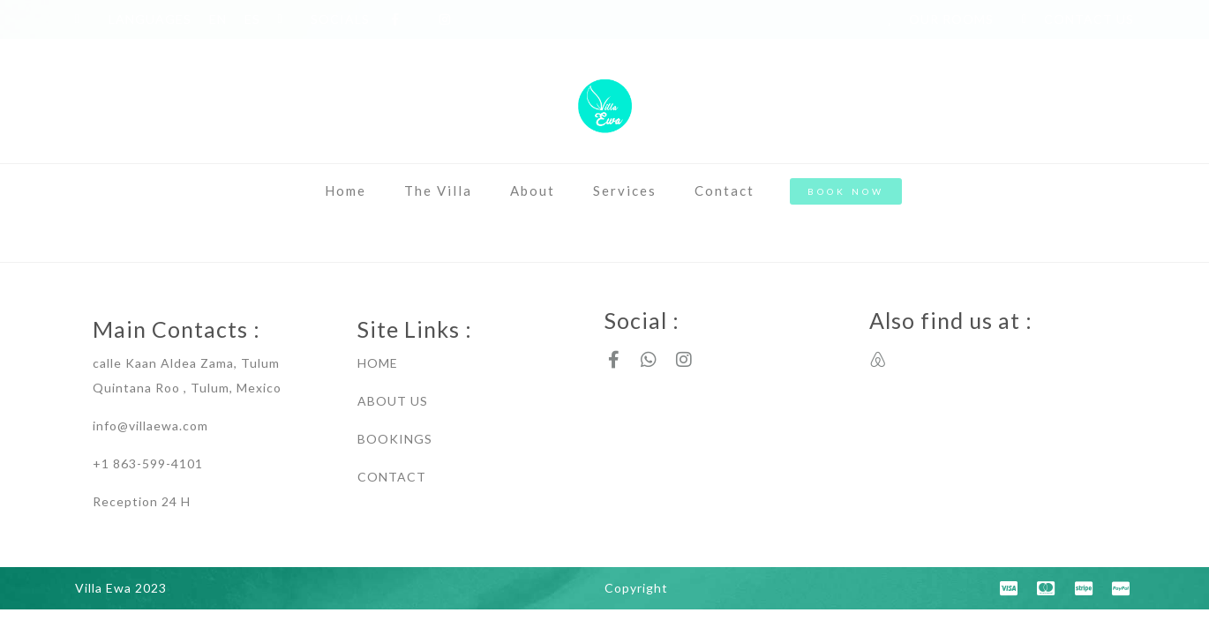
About (532, 190)
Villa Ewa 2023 (121, 587)
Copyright (636, 587)
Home (345, 190)
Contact (725, 190)
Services (625, 190)
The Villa (438, 190)
